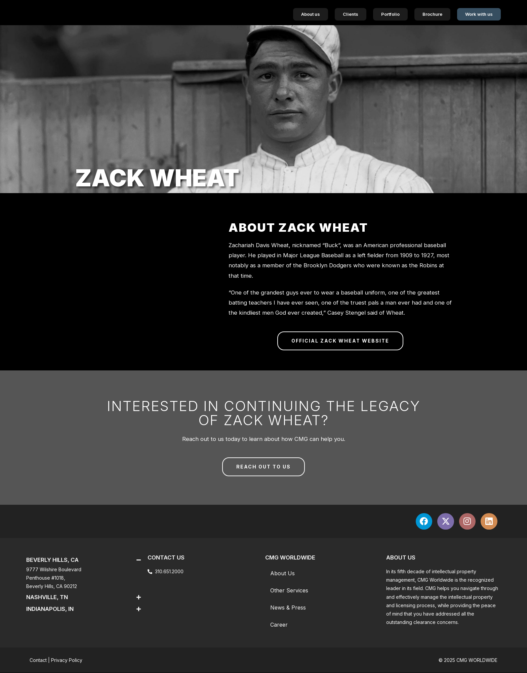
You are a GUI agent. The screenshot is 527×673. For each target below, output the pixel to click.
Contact (38, 660)
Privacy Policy (66, 660)
